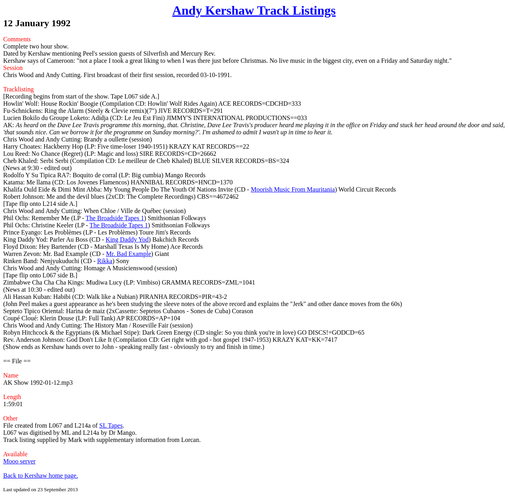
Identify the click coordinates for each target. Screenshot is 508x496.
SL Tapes (111, 425)
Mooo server (19, 461)
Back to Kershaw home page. (40, 475)
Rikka (104, 261)
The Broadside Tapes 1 (115, 218)
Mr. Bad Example (128, 253)
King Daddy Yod (127, 239)
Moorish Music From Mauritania (293, 189)
